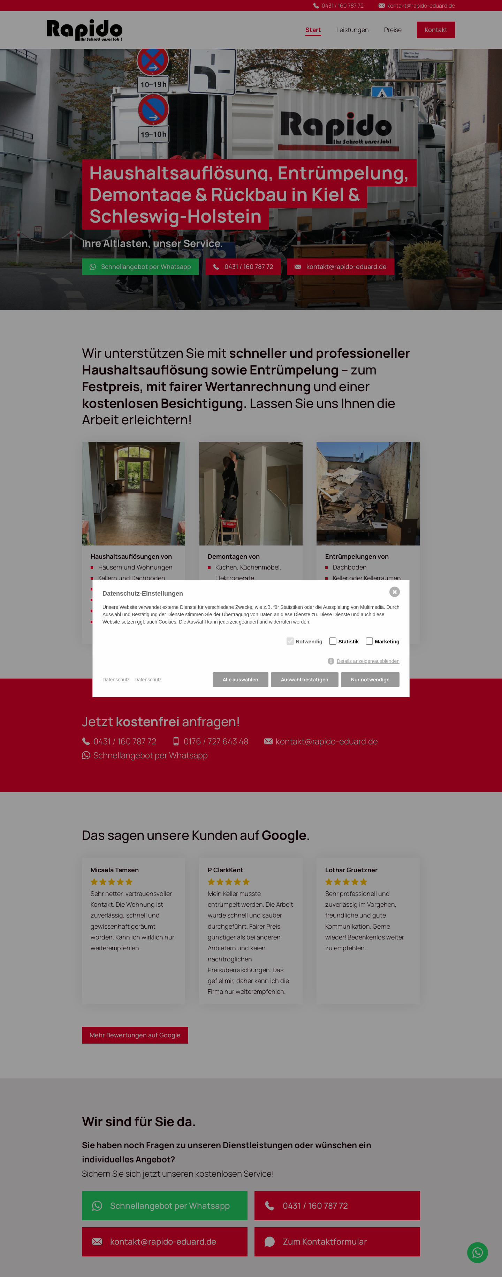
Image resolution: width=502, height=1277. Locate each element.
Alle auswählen (240, 679)
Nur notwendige (370, 679)
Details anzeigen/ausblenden (368, 661)
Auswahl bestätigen (304, 679)
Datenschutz (116, 679)
